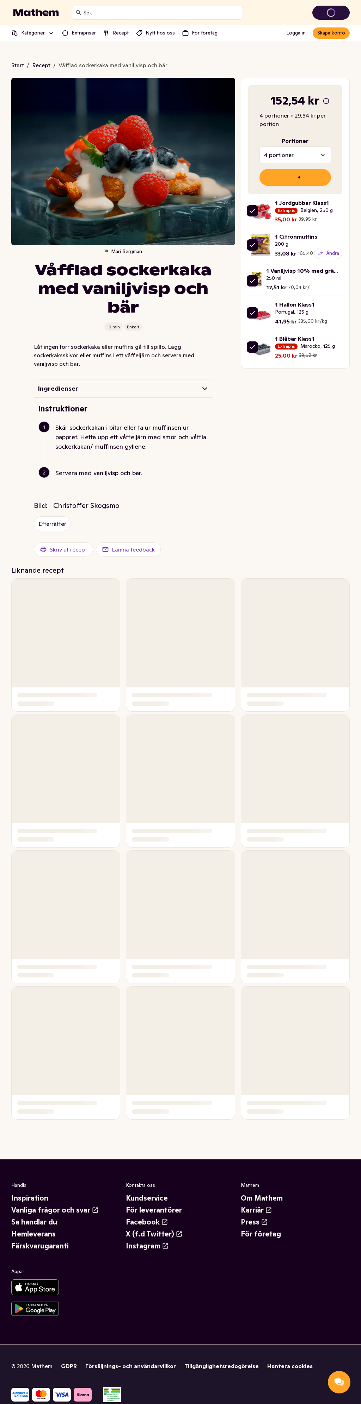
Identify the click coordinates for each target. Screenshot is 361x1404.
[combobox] (162, 12)
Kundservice (147, 1198)
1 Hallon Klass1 (294, 304)
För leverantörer (154, 1210)
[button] (126, 445)
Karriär (256, 1210)
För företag (261, 1234)
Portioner (295, 140)
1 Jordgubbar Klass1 (302, 202)
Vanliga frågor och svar (55, 1210)
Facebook (147, 1222)
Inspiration (29, 1198)
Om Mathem (262, 1198)
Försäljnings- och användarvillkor (130, 1366)
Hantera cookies (290, 1366)
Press (254, 1222)
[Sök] (78, 12)
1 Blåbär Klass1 (294, 338)
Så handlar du (34, 1222)
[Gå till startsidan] (36, 13)
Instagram (147, 1246)
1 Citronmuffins (296, 236)
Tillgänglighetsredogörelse (221, 1366)
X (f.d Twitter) (154, 1234)
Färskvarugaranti (40, 1246)
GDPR (69, 1366)
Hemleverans (33, 1234)
